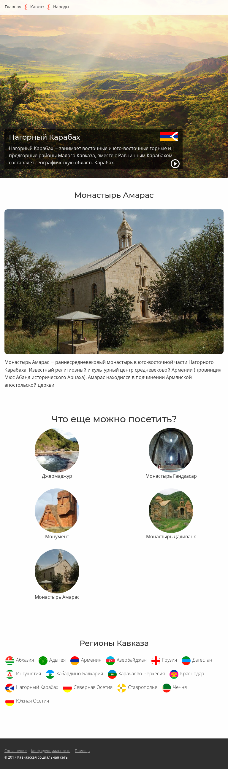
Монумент (57, 536)
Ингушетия (28, 673)
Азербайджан (132, 660)
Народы (61, 6)
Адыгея (57, 660)
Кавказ (37, 6)
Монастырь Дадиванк (171, 536)
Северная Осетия (93, 687)
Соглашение (15, 750)
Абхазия (25, 660)
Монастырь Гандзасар (171, 476)
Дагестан (202, 660)
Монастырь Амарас (57, 597)
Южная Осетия (32, 701)
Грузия (169, 660)
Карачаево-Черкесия (141, 673)
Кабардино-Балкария (79, 673)
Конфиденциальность (50, 750)
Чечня (180, 687)
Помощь (82, 750)
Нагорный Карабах (37, 687)
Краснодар (192, 673)
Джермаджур (57, 476)
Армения (91, 660)
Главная (13, 6)
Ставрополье (142, 687)
